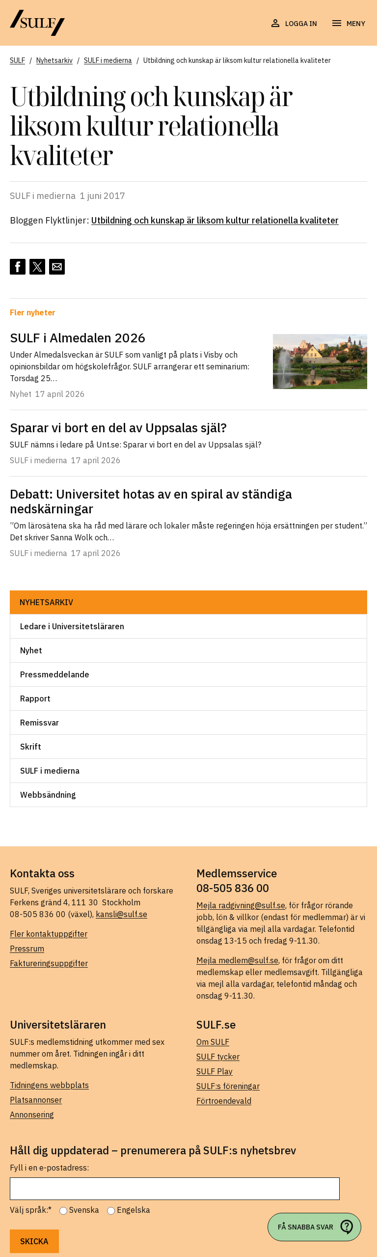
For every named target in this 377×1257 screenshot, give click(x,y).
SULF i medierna (50, 771)
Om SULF (212, 1042)
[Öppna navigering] (348, 23)
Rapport (35, 698)
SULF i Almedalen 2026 (78, 337)
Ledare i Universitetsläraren (72, 626)
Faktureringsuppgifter (49, 963)
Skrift (30, 747)
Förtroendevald (223, 1101)
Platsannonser (36, 1100)
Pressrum (27, 948)
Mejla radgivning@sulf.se (240, 905)
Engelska (133, 1210)
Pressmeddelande (54, 674)
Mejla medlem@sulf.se (237, 960)
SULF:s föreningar (228, 1086)
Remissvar (39, 722)
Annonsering (32, 1114)
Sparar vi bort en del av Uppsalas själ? (118, 427)
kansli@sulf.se (121, 914)
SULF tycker (218, 1056)
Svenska (84, 1210)
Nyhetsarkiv (46, 602)
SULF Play (214, 1071)
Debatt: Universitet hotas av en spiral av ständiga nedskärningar (151, 501)
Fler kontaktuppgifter (48, 934)
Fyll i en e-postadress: (49, 1168)
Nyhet (31, 650)
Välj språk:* (31, 1210)
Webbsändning (48, 795)
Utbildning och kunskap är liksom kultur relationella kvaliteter (215, 220)
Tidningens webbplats (49, 1085)
